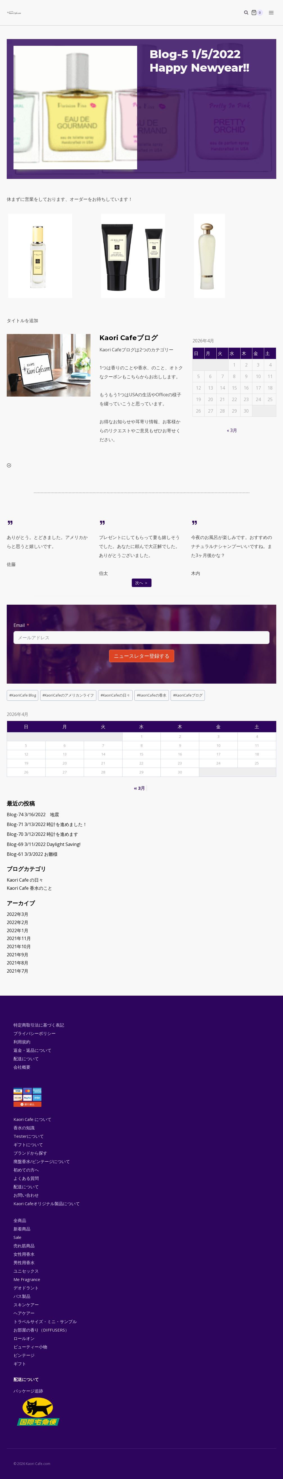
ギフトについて (28, 1144)
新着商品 (21, 1229)
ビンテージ (24, 1355)
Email (19, 625)
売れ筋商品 (24, 1245)
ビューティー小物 (30, 1347)
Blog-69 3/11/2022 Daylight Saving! (43, 844)
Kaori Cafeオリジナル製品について (46, 1203)
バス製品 (21, 1296)
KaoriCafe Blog (22, 695)
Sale (17, 1237)
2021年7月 (17, 971)
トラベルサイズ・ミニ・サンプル (45, 1321)
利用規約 (21, 1042)
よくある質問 (26, 1178)
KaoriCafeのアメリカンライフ (68, 695)
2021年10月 (19, 946)
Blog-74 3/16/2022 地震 (33, 814)
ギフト (19, 1363)
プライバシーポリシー (34, 1033)
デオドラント (26, 1288)
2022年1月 (17, 930)
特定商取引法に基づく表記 (38, 1025)
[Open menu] (271, 12)
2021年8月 (17, 963)
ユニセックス (26, 1271)
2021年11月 (19, 938)
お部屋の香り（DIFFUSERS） (41, 1330)
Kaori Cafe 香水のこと (29, 888)
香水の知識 (24, 1127)
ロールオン (24, 1338)
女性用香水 (24, 1254)
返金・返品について (32, 1050)
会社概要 (21, 1067)
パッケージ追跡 (37, 1407)
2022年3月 (17, 914)
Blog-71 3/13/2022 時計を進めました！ (47, 824)
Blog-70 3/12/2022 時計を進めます (42, 834)
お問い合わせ (26, 1195)
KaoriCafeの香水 (151, 695)
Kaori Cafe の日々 (25, 880)
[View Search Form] (243, 12)
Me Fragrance (26, 1279)
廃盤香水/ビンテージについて (41, 1161)
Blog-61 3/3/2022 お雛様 (32, 854)
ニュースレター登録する (141, 655)
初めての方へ (26, 1170)
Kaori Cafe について (32, 1119)
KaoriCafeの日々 (115, 695)
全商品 (19, 1220)
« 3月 (232, 430)
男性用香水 (24, 1262)
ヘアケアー (24, 1313)
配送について (26, 1058)
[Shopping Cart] (257, 13)
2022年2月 (17, 922)
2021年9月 (17, 955)
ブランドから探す (30, 1153)
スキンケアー (26, 1304)
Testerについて (28, 1136)
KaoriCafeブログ (188, 695)
